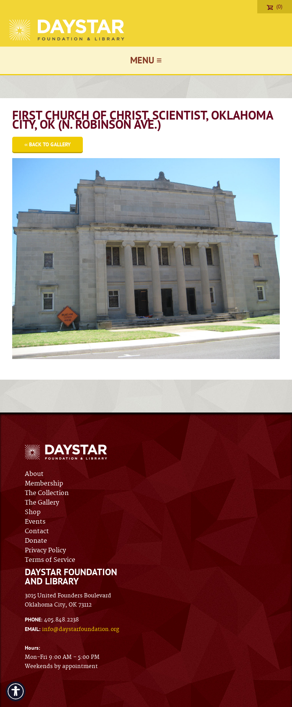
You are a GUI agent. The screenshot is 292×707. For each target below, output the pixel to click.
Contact (37, 531)
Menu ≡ (146, 60)
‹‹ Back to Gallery (47, 144)
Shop (32, 512)
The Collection (47, 493)
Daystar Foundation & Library (67, 29)
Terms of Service (50, 560)
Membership (44, 483)
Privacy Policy (45, 550)
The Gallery (42, 502)
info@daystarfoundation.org (80, 629)
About (34, 474)
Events (35, 522)
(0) (274, 6)
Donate (36, 541)
